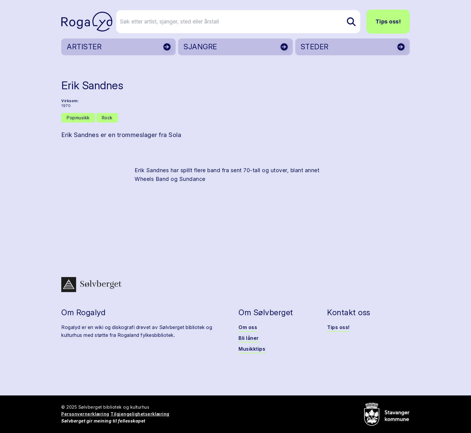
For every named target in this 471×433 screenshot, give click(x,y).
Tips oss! (388, 21)
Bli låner (249, 338)
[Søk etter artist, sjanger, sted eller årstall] (238, 21)
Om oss (248, 327)
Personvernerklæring (85, 413)
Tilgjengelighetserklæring (140, 413)
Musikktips (252, 349)
